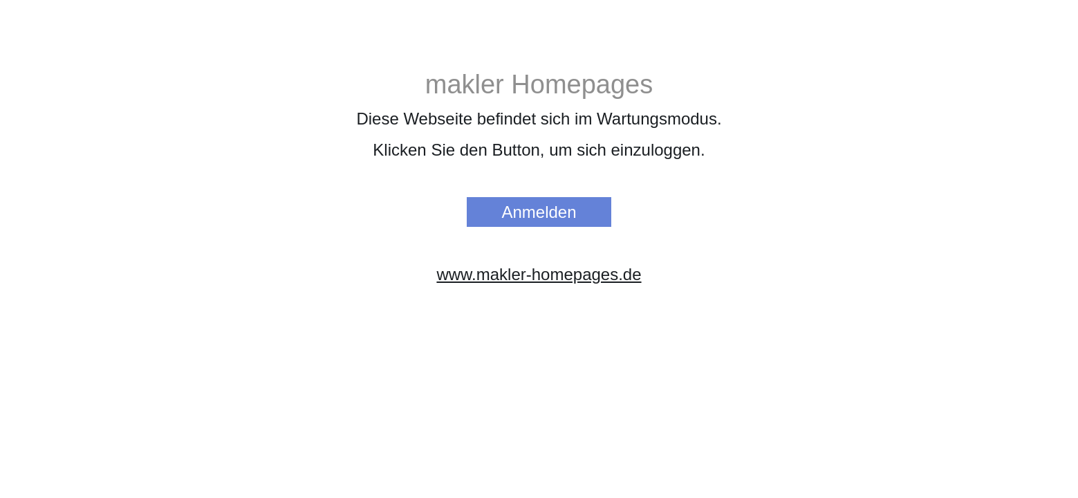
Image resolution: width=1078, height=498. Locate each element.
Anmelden (538, 212)
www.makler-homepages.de (538, 274)
